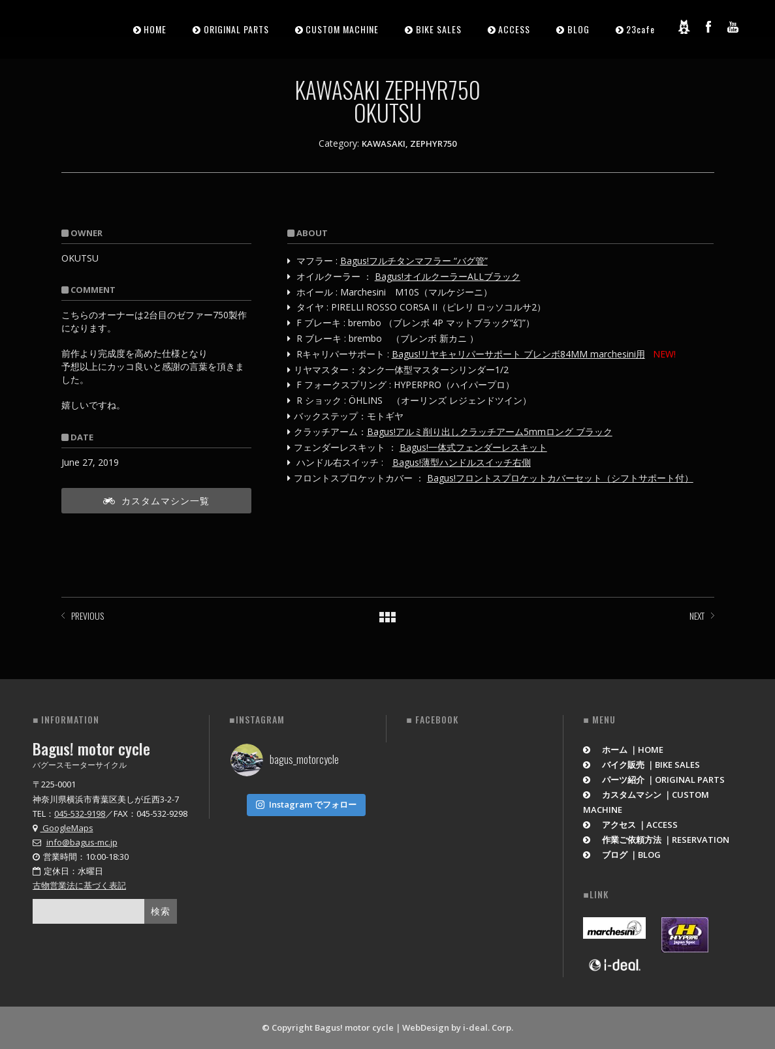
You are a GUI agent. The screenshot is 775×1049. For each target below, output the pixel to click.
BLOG (578, 29)
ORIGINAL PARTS (236, 29)
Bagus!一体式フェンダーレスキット (473, 447)
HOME (155, 29)
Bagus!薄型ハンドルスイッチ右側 (461, 462)
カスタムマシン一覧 (156, 500)
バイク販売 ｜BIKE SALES (641, 764)
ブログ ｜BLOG (622, 854)
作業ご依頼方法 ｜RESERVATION (656, 839)
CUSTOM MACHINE (342, 29)
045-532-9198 (79, 813)
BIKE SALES (439, 29)
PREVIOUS (87, 615)
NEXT (696, 615)
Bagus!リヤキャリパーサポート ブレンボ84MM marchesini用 (518, 354)
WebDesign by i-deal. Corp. (457, 1027)
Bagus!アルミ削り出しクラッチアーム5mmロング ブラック (489, 431)
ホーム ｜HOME (623, 749)
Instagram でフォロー (306, 802)
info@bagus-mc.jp (82, 842)
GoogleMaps (63, 828)
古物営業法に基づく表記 (79, 885)
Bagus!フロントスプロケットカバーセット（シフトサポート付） (560, 478)
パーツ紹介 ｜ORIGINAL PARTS (654, 779)
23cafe (640, 29)
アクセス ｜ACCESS (630, 824)
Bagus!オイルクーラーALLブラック (447, 276)
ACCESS (514, 29)
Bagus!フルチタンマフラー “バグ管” (414, 260)
